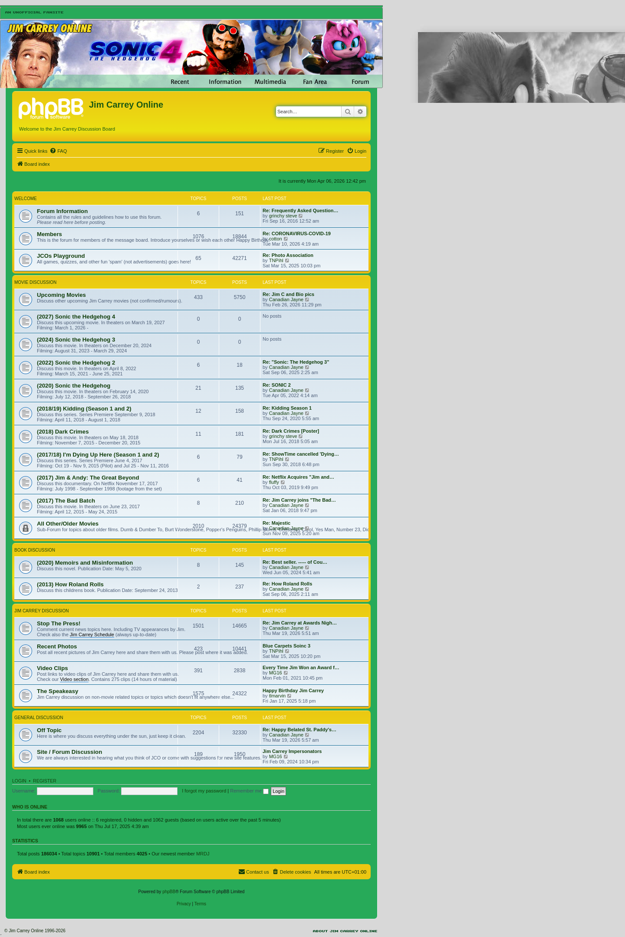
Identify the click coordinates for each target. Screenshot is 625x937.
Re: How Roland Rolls (287, 583)
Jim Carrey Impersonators (292, 751)
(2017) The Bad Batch (66, 500)
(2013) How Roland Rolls (70, 584)
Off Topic (49, 730)
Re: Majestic (276, 523)
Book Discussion (34, 550)
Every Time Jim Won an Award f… (301, 667)
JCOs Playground (61, 256)
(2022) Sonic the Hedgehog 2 (76, 362)
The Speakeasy (57, 691)
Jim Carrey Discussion (41, 610)
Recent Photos (57, 646)
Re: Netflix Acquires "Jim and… (298, 477)
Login (19, 780)
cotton (275, 238)
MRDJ (203, 853)
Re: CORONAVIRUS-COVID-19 (297, 233)
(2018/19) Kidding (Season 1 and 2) (84, 408)
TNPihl (276, 260)
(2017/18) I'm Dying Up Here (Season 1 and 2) (98, 454)
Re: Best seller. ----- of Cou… (295, 562)
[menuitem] (58, 151)
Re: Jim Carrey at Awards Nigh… (300, 622)
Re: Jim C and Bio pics (288, 294)
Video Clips (52, 668)
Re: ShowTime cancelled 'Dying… (301, 454)
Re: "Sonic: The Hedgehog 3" (296, 362)
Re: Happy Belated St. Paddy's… (299, 729)
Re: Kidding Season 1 (287, 408)
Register (44, 780)
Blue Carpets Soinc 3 (286, 645)
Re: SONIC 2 (277, 385)
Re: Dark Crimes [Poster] (291, 431)
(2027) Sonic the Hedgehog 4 (76, 316)
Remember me (249, 790)
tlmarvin (277, 695)
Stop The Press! (58, 623)
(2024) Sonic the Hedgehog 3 (76, 339)
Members (49, 234)
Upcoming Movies (61, 295)
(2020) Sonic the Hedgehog (73, 385)
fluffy (274, 482)
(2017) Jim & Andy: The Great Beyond (88, 477)
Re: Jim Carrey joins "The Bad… (299, 500)
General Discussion (38, 717)
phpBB (168, 891)
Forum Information (62, 211)
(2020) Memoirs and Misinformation (85, 562)
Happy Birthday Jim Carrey (293, 690)
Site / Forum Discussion (69, 752)
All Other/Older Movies (68, 523)
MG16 (275, 672)
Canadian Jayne (286, 299)
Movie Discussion (35, 282)
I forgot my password (204, 790)
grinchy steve (283, 215)
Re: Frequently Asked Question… (300, 210)
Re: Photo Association (288, 255)
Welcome (25, 198)
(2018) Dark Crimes (63, 431)
